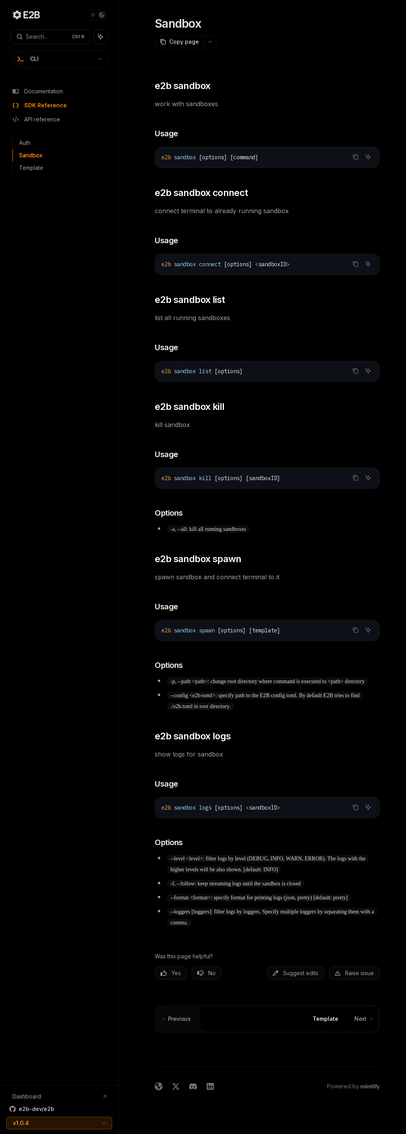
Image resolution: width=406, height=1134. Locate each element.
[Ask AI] (368, 157)
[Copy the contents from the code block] (356, 157)
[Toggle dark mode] (97, 14)
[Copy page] (179, 41)
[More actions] (210, 41)
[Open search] (50, 37)
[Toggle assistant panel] (100, 37)
